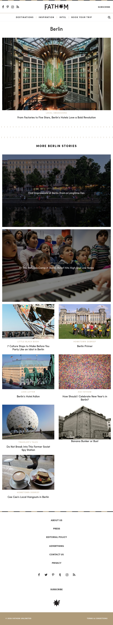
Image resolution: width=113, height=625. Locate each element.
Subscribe (104, 6)
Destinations (25, 17)
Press (56, 528)
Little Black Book (28, 341)
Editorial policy (56, 537)
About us (56, 520)
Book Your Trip (81, 17)
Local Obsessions (56, 113)
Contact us (56, 554)
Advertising (56, 546)
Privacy (56, 563)
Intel (62, 17)
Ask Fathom (85, 392)
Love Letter (28, 392)
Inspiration (46, 17)
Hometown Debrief (84, 341)
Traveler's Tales (28, 442)
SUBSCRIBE (56, 589)
